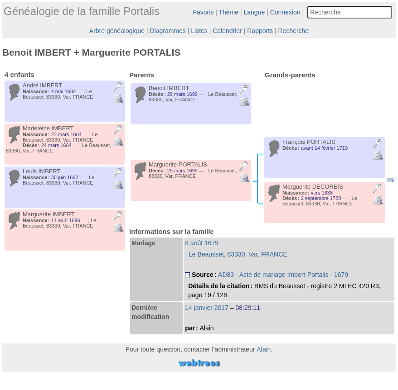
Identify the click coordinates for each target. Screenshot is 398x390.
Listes (199, 30)
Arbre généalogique (117, 30)
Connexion (285, 12)
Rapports (260, 30)
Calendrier (227, 30)
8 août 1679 (201, 243)
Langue (254, 12)
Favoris (203, 12)
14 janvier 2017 (206, 307)
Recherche (293, 30)
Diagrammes (167, 30)
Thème (229, 12)
